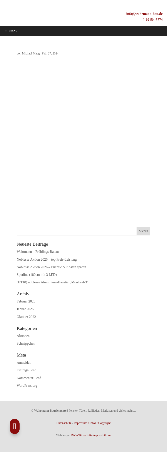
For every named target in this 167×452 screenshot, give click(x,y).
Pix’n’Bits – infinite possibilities (91, 435)
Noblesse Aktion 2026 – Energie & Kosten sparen (51, 267)
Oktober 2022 (26, 317)
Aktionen (23, 336)
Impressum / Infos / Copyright (92, 423)
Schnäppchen (26, 343)
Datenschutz (63, 423)
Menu (10, 30)
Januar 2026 (25, 309)
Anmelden (24, 362)
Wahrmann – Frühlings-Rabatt (38, 251)
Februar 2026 (26, 301)
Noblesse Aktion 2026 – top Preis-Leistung (47, 259)
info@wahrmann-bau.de (144, 14)
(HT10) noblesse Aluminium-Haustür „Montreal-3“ (53, 282)
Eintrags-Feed (26, 370)
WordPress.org (27, 385)
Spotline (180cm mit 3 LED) (37, 274)
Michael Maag (31, 53)
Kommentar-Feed (29, 378)
